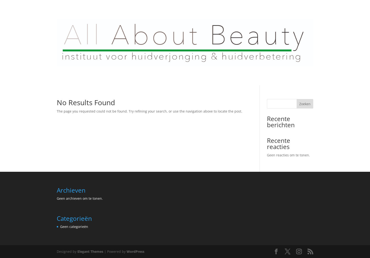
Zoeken (305, 104)
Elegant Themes (90, 251)
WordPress (135, 251)
